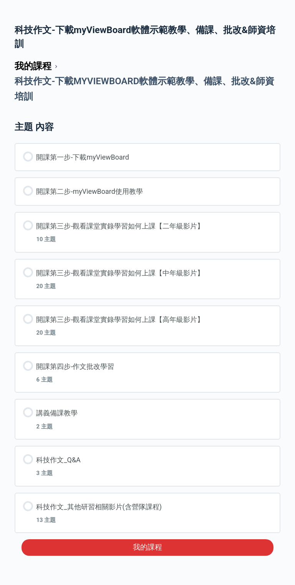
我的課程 (147, 547)
